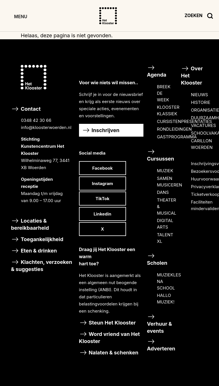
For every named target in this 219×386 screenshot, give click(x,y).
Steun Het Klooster (107, 323)
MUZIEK (165, 170)
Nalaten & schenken (109, 353)
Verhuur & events (159, 323)
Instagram (102, 183)
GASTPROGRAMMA (177, 136)
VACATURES (203, 125)
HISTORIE (200, 102)
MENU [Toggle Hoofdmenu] (20, 16)
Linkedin (102, 214)
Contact (43, 159)
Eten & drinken (34, 251)
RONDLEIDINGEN (174, 129)
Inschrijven (100, 130)
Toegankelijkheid (37, 239)
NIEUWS (199, 94)
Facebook (102, 168)
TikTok (103, 198)
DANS (163, 192)
